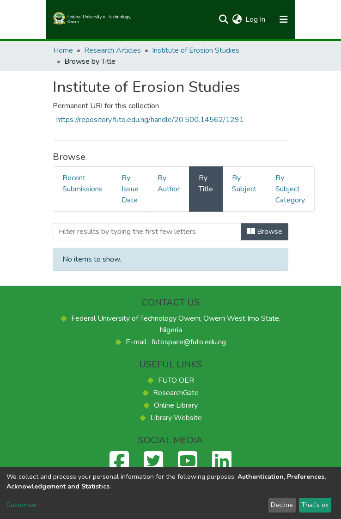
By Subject (244, 183)
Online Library (176, 405)
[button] (237, 19)
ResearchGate (176, 393)
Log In (255, 19)
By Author (169, 183)
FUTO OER (176, 380)
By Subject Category (290, 189)
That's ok (315, 505)
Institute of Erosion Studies (195, 50)
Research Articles (112, 50)
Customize (21, 505)
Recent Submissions (82, 183)
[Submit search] (223, 19)
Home (63, 50)
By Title (206, 183)
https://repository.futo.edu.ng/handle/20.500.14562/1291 (150, 120)
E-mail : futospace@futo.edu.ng (176, 342)
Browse (264, 231)
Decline (282, 505)
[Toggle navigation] (283, 19)
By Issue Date (130, 189)
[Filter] (147, 231)
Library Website (176, 418)
